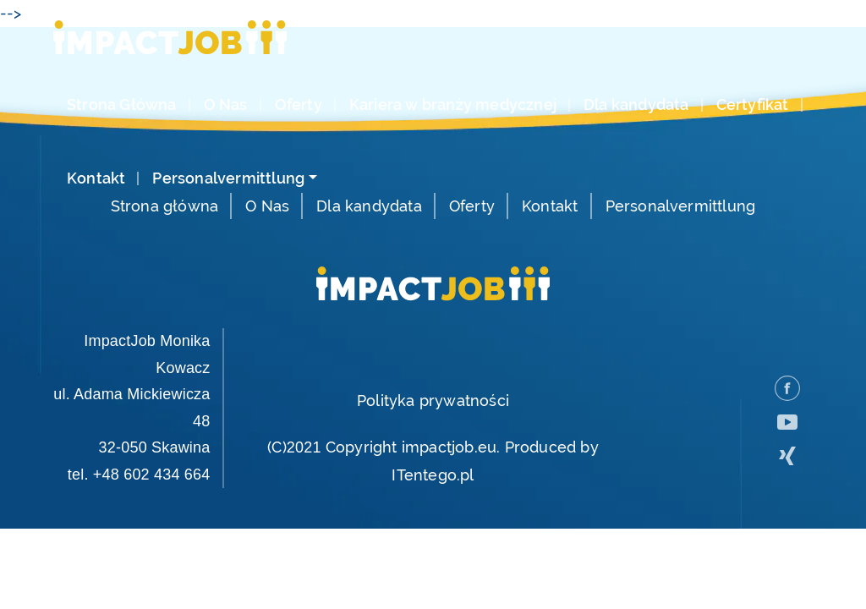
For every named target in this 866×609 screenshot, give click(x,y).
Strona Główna (122, 105)
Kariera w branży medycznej (452, 105)
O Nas (226, 105)
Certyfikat (752, 105)
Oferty (298, 105)
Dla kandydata (636, 105)
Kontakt (96, 178)
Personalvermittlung (228, 178)
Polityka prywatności (433, 400)
